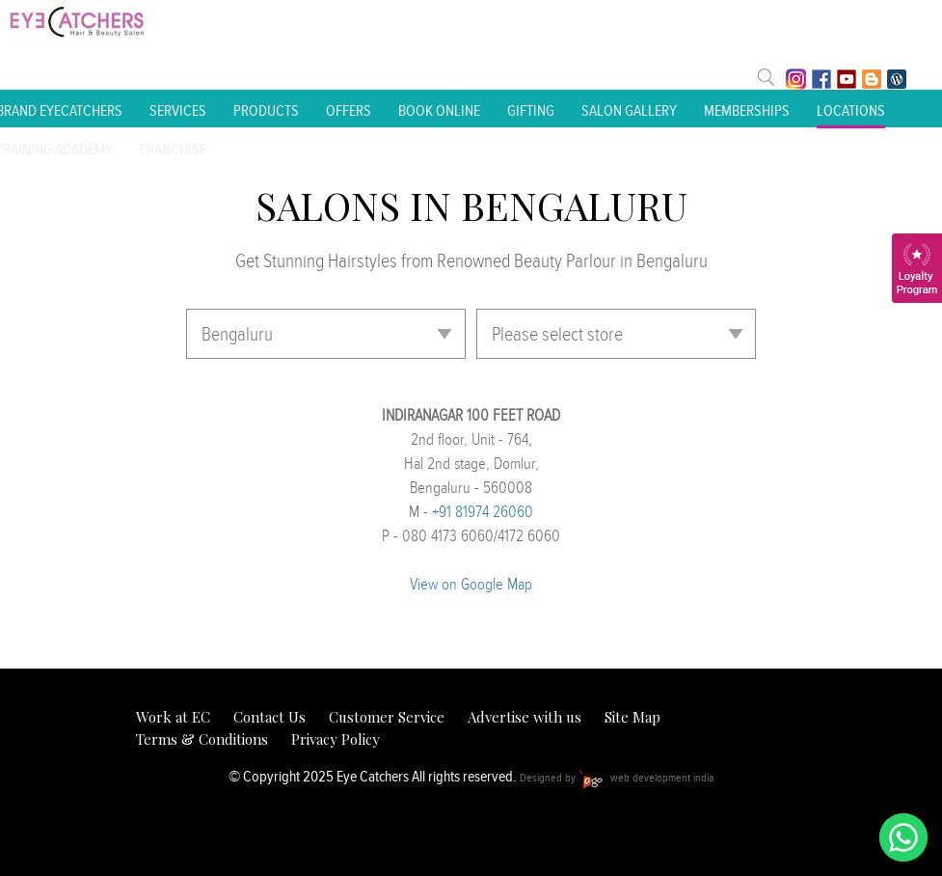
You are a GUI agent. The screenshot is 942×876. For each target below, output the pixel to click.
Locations (851, 110)
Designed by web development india (616, 777)
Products (266, 110)
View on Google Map (471, 583)
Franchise (173, 149)
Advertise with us (524, 716)
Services (177, 110)
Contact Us (269, 716)
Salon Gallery (629, 110)
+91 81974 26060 (482, 511)
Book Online (439, 110)
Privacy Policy (335, 739)
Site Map (632, 716)
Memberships (747, 110)
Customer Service (386, 716)
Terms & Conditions (202, 739)
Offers (348, 110)
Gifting (530, 110)
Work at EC (173, 716)
